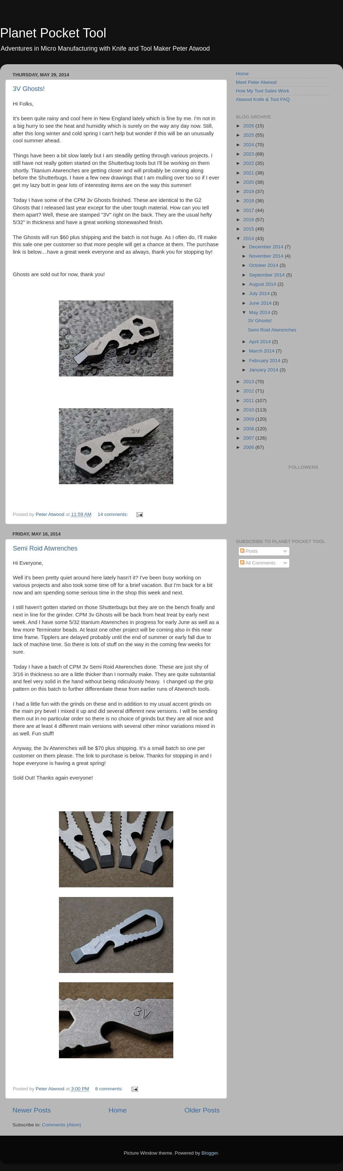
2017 (249, 210)
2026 (249, 125)
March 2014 (262, 351)
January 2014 (264, 369)
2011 (249, 400)
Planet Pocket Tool (53, 33)
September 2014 (267, 275)
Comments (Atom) (61, 1124)
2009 (249, 419)
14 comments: (113, 514)
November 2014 (267, 256)
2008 (249, 428)
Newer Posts (32, 1110)
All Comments (257, 563)
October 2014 (264, 265)
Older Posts (202, 1110)
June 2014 (261, 303)
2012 (249, 391)
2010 (249, 409)
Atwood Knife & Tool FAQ (263, 99)
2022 (249, 163)
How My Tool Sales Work (262, 90)
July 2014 (260, 293)
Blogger (210, 1153)
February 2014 (265, 360)
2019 (249, 191)
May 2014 (260, 312)
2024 (249, 144)
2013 (249, 381)
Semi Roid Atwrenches (45, 548)
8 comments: (109, 1088)
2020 (249, 182)
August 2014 (263, 284)
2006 (249, 447)
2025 (249, 135)
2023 (249, 154)
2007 (249, 438)
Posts (249, 551)
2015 (249, 229)
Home (117, 1110)
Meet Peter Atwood (256, 82)
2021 (249, 173)
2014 (249, 238)
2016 (249, 219)
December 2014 (267, 246)
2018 (249, 200)
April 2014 (260, 341)
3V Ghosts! (29, 88)
